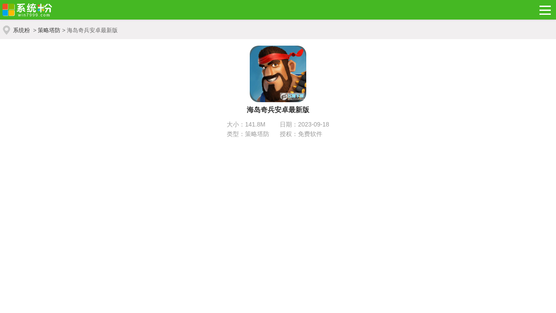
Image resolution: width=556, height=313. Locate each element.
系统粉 (21, 30)
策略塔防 (49, 30)
